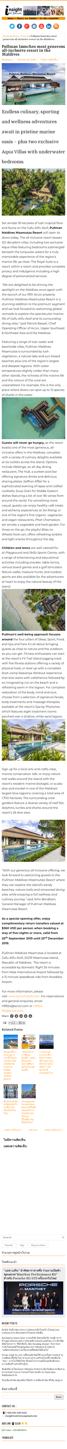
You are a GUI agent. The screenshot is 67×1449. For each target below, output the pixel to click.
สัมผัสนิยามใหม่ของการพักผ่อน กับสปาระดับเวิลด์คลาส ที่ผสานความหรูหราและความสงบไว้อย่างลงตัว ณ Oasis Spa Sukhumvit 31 (33, 1372)
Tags (22, 1245)
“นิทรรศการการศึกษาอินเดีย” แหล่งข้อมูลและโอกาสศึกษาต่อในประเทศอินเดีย (28, 1061)
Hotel (15, 36)
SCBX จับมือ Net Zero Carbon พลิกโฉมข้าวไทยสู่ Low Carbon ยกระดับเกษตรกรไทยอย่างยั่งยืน (30, 1331)
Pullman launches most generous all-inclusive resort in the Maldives (33, 50)
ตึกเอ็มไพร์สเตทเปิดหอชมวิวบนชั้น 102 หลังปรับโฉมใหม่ (11, 1107)
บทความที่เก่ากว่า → (55, 1130)
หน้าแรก (33, 1130)
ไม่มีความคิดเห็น (49, 59)
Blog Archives (38, 1245)
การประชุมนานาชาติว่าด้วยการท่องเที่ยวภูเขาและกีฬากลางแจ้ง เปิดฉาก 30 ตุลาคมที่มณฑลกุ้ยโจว (46, 1062)
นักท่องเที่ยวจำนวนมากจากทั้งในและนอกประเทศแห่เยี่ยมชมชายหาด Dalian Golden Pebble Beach (10, 1065)
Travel (24, 36)
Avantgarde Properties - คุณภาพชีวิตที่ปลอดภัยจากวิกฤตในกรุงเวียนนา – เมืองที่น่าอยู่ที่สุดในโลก (28, 1112)
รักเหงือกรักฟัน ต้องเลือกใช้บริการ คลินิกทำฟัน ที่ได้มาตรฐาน (32, 1380)
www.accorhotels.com (24, 996)
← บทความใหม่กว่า (12, 1130)
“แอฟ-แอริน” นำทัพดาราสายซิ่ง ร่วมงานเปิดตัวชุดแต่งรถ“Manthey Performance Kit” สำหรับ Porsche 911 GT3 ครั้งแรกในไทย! (32, 1274)
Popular (9, 1245)
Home (6, 36)
